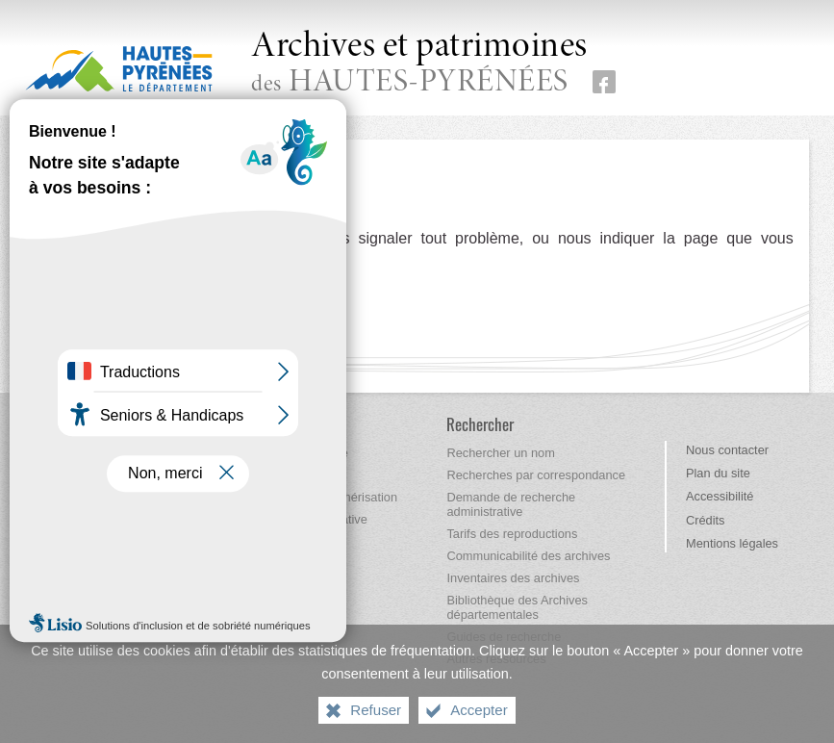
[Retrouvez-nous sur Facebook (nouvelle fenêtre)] (604, 81)
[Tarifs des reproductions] (511, 533)
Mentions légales (732, 543)
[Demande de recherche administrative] (510, 504)
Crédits (705, 520)
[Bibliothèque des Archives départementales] (517, 607)
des (419, 64)
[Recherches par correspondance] (535, 475)
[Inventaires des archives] (512, 578)
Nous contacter (727, 450)
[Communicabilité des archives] (528, 556)
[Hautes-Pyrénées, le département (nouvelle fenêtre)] (119, 68)
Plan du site (718, 473)
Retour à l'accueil (99, 299)
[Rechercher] (480, 424)
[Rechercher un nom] (500, 453)
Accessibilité (719, 496)
